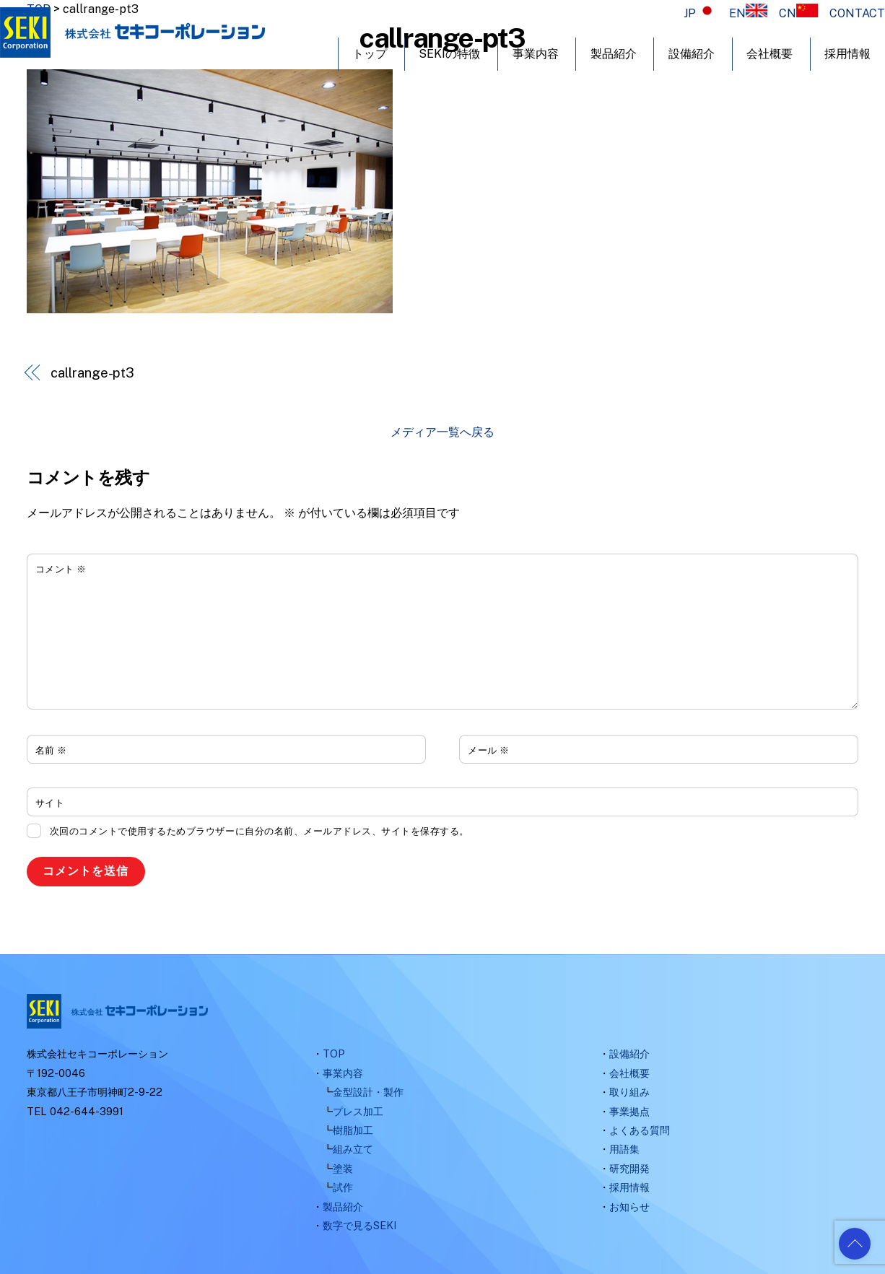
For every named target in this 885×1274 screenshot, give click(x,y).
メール (489, 750)
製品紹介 (613, 54)
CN (798, 13)
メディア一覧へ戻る (442, 432)
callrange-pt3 (92, 372)
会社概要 (769, 54)
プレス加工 (358, 1111)
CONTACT (857, 13)
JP (701, 13)
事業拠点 (629, 1111)
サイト (50, 803)
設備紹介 (691, 54)
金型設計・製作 (368, 1092)
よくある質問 (639, 1130)
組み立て (353, 1149)
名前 (51, 750)
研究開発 (629, 1168)
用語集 (624, 1149)
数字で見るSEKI (359, 1225)
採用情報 (847, 54)
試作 (343, 1187)
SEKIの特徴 (449, 54)
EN (748, 13)
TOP (334, 1053)
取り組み (629, 1092)
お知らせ (629, 1206)
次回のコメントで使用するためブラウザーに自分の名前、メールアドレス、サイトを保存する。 (259, 831)
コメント (61, 569)
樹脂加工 (353, 1130)
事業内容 (536, 54)
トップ (369, 54)
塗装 (343, 1168)
